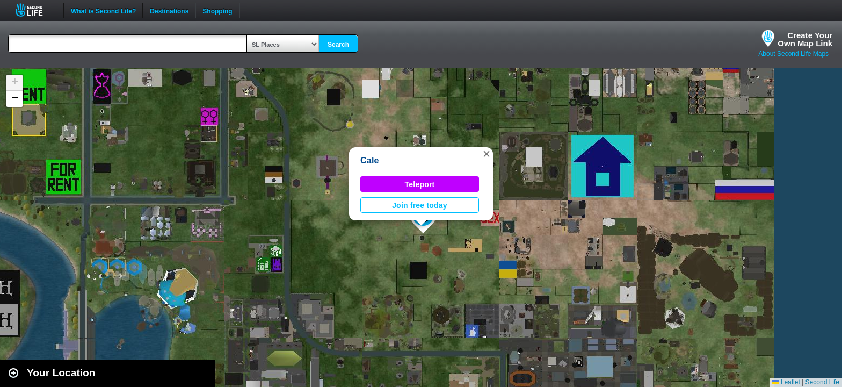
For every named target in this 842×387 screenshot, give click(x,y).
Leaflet (786, 382)
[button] (486, 153)
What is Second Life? (103, 10)
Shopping (217, 10)
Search (338, 44)
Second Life (35, 10)
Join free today (419, 205)
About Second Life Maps (793, 54)
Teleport (420, 184)
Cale (369, 160)
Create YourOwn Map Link (805, 39)
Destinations (169, 10)
